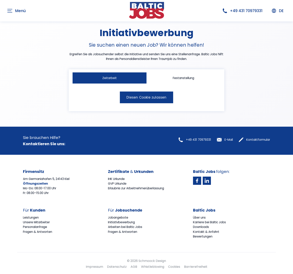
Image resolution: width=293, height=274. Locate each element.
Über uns (199, 217)
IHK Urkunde (116, 179)
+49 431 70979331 (242, 10)
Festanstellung (183, 78)
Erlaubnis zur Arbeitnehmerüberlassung (136, 188)
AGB (134, 266)
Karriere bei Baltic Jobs (209, 222)
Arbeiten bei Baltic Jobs (125, 227)
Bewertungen (202, 236)
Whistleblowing (152, 266)
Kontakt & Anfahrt (206, 232)
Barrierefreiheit (195, 266)
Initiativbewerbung (121, 222)
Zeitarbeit (109, 78)
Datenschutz (117, 266)
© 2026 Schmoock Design (146, 261)
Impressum (94, 266)
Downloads (201, 227)
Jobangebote (118, 217)
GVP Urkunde (117, 183)
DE (278, 10)
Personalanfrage (35, 227)
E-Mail (225, 139)
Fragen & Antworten (37, 232)
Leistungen (31, 217)
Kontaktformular (254, 139)
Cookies (174, 266)
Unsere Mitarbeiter (36, 222)
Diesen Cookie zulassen (146, 97)
